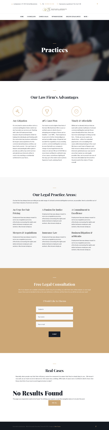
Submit (54, 333)
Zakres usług (43, 15)
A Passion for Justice (52, 208)
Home (22, 15)
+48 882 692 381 (50, 3)
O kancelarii (31, 15)
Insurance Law (49, 231)
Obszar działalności (73, 15)
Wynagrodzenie (57, 15)
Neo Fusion (58, 425)
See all (54, 402)
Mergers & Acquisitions (25, 231)
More (85, 15)
